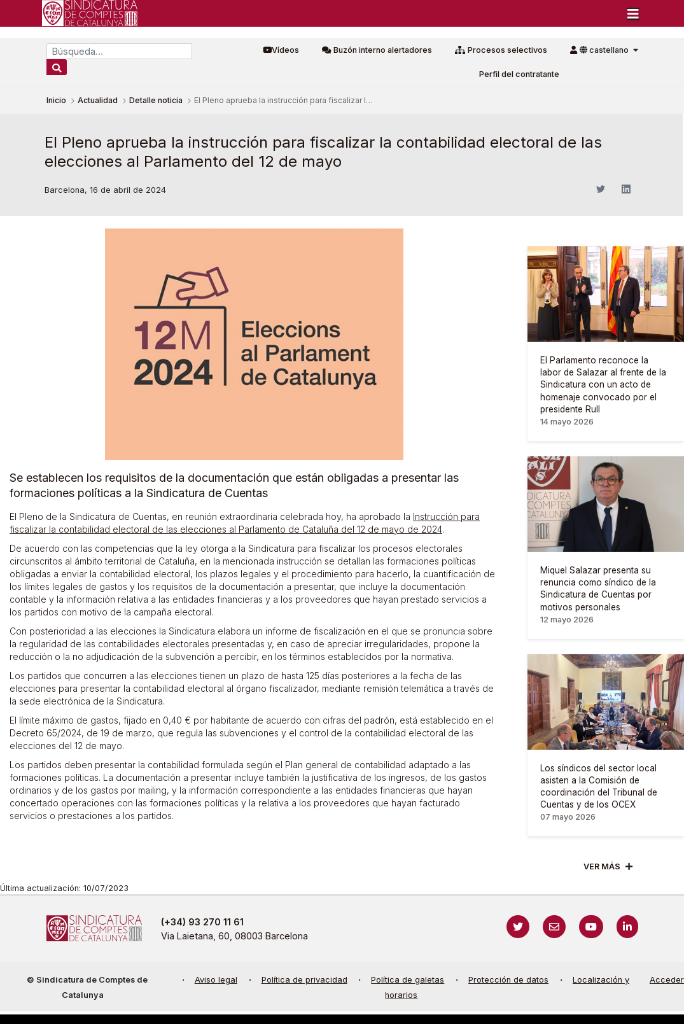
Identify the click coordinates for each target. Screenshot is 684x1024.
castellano (605, 50)
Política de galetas (407, 980)
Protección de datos (508, 980)
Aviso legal (216, 980)
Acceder (667, 980)
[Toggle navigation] (633, 13)
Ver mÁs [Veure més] (601, 866)
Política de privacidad (304, 980)
